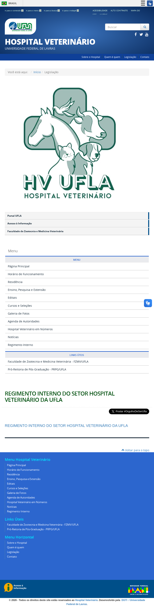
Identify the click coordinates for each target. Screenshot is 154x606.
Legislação (130, 57)
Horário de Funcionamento (26, 274)
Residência (15, 282)
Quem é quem (112, 57)
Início (37, 72)
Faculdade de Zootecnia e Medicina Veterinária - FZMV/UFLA (48, 361)
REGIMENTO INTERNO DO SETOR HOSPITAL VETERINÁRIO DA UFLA (59, 396)
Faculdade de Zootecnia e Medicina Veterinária (35, 231)
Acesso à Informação (19, 223)
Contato (144, 57)
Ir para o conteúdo (14, 10)
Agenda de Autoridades (24, 321)
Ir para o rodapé (70, 10)
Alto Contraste (119, 10)
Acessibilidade (100, 10)
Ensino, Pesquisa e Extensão (27, 290)
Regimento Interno (20, 345)
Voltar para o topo (135, 450)
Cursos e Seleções (20, 306)
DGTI (125, 600)
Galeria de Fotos (18, 313)
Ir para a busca (52, 10)
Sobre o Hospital (91, 57)
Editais (12, 297)
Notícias (13, 337)
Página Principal (18, 266)
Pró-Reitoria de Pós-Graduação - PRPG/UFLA (37, 369)
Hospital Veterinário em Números (30, 329)
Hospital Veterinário (86, 600)
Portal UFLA (14, 215)
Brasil (8, 3)
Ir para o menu (34, 10)
